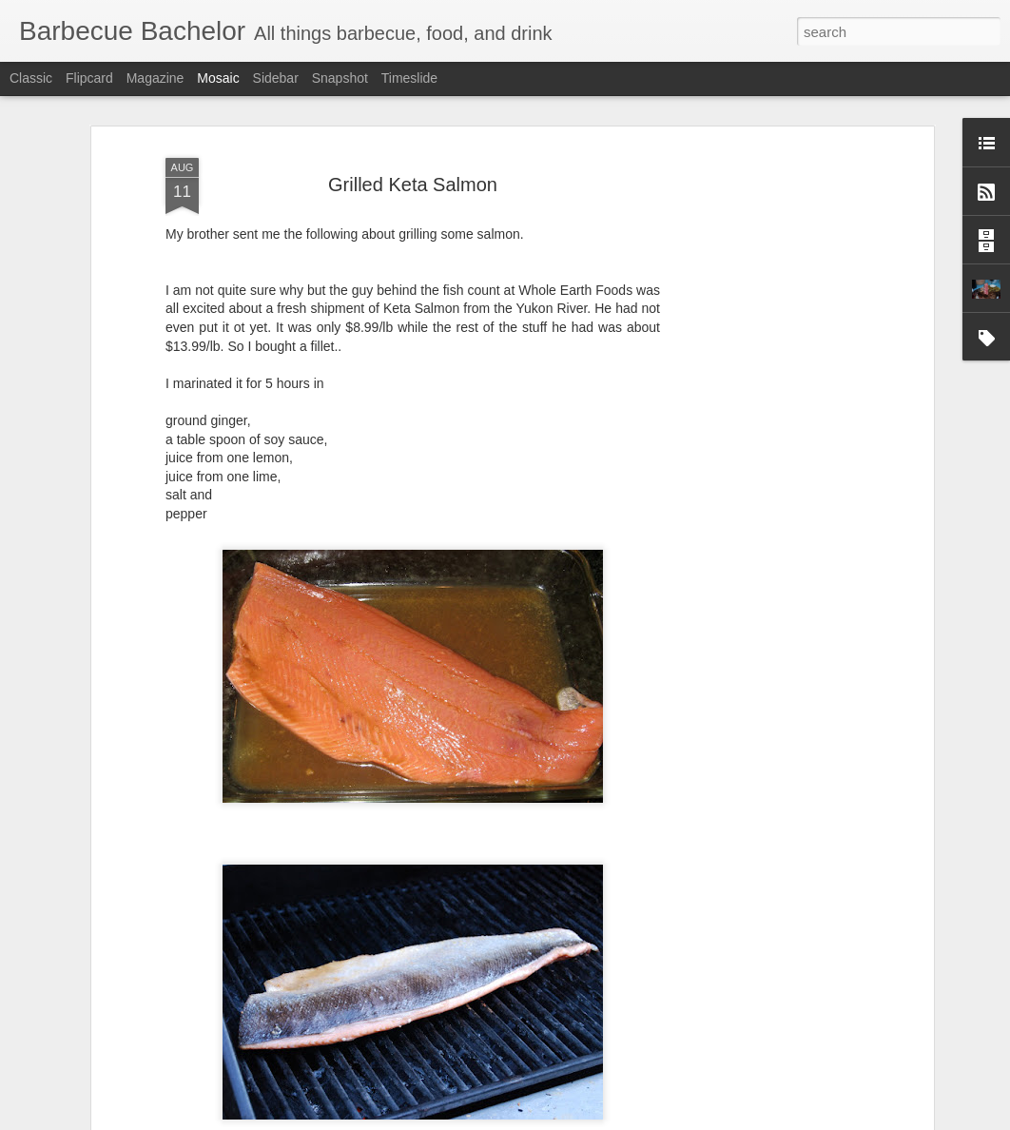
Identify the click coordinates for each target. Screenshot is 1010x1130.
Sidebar (276, 78)
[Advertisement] (765, 420)
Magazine (155, 78)
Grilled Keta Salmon (412, 156)
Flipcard (89, 78)
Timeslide (409, 78)
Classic (31, 78)
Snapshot (340, 78)
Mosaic (218, 78)
